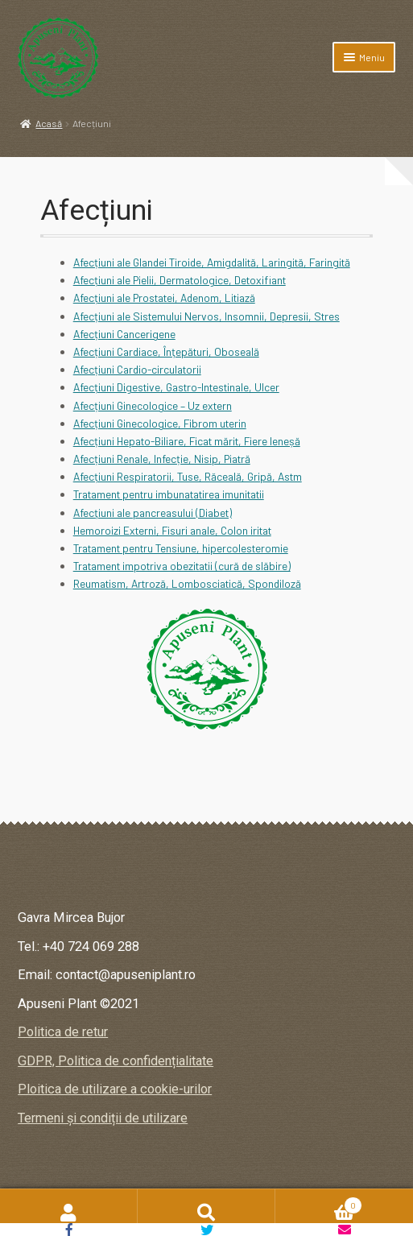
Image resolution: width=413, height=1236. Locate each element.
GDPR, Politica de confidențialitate (115, 1061)
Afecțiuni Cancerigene (124, 334)
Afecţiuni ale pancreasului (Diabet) (152, 512)
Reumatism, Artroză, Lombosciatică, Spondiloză (187, 583)
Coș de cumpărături (318, 1203)
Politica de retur (63, 1032)
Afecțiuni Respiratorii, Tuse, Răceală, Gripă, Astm (187, 476)
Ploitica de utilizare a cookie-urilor (115, 1089)
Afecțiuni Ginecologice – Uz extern (152, 405)
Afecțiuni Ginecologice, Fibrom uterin (159, 423)
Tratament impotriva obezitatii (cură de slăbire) (182, 566)
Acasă (48, 123)
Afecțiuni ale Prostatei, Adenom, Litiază (164, 297)
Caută (206, 1212)
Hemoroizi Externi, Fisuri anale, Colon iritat (172, 530)
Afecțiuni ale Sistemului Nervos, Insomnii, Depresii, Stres (206, 316)
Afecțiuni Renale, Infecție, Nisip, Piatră (161, 458)
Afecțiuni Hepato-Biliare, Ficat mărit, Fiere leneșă (186, 441)
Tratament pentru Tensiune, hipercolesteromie (180, 548)
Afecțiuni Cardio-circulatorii (137, 369)
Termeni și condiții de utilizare (103, 1118)
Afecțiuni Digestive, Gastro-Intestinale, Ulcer (176, 387)
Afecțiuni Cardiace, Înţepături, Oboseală (166, 351)
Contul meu (69, 1212)
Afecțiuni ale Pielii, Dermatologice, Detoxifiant (179, 280)
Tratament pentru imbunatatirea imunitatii (168, 494)
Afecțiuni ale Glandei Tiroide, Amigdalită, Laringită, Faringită (211, 262)
